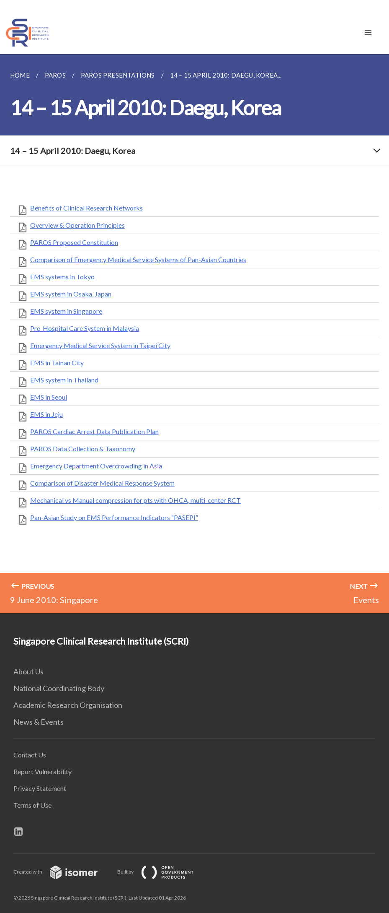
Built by (162, 872)
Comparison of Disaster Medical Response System (102, 483)
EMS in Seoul (48, 397)
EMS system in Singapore (66, 311)
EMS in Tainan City (57, 363)
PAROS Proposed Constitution (74, 242)
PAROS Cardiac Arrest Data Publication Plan (94, 431)
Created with (62, 872)
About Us (28, 671)
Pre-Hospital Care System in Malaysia (84, 328)
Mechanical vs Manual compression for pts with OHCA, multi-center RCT (135, 500)
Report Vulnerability (42, 771)
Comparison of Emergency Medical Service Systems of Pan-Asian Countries (138, 259)
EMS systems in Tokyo (62, 277)
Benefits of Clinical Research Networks (86, 208)
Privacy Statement (39, 788)
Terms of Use (32, 805)
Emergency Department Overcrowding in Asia (96, 466)
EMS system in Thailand (64, 380)
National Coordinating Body (58, 688)
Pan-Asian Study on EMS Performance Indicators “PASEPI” (114, 517)
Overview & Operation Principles (77, 225)
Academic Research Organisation (67, 705)
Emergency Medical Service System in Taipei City (100, 345)
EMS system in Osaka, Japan (70, 294)
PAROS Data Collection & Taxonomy (82, 449)
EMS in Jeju (46, 414)
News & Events (38, 721)
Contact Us (29, 755)
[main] (194, 333)
